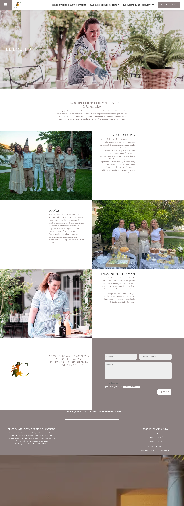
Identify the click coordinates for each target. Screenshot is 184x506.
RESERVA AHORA (169, 5)
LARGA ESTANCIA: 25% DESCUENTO (137, 5)
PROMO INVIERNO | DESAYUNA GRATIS (68, 5)
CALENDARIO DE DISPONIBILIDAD (103, 5)
